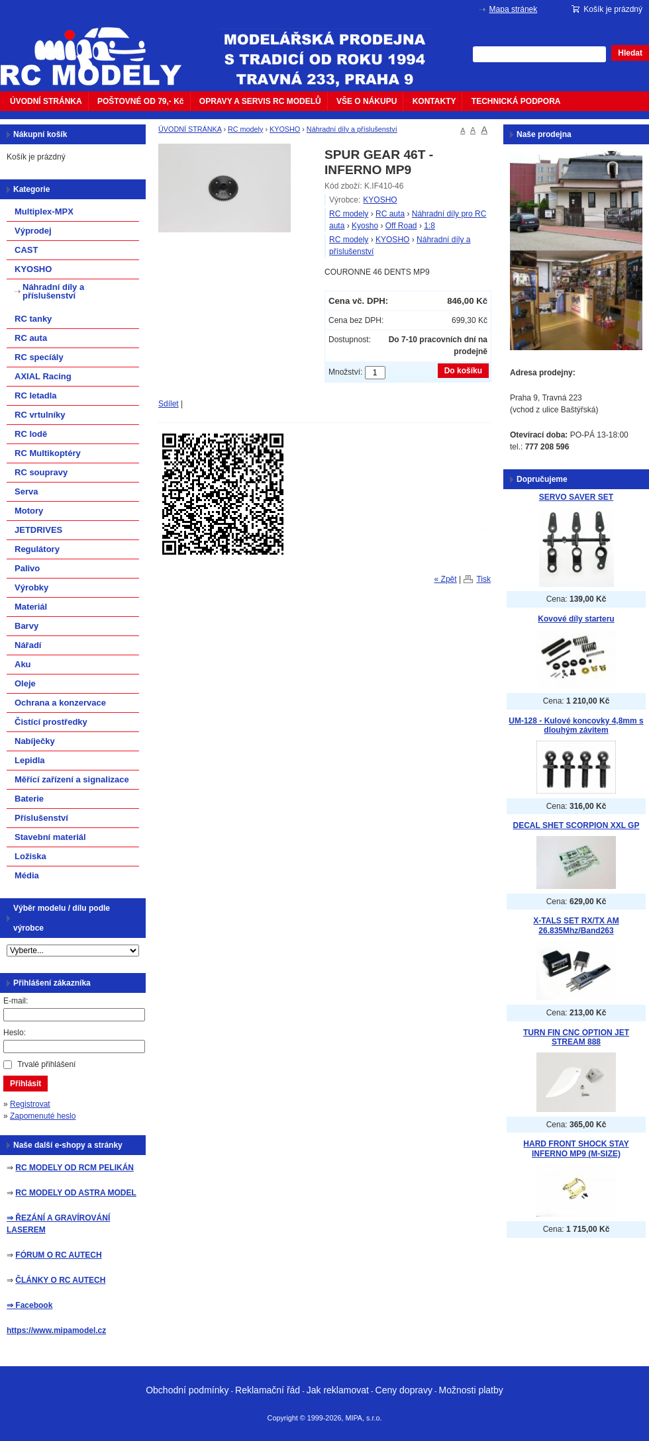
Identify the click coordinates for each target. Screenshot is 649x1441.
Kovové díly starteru (576, 619)
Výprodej (33, 231)
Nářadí (28, 645)
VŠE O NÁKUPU (366, 101)
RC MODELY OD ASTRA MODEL (75, 1192)
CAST (26, 250)
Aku (23, 664)
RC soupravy (41, 472)
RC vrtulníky (40, 415)
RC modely (245, 129)
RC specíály (39, 357)
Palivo (27, 568)
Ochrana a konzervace (60, 703)
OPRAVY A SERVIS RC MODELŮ (260, 101)
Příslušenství (41, 818)
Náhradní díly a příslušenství (352, 129)
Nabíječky (35, 741)
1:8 (429, 225)
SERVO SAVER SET (576, 497)
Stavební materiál (50, 837)
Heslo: (14, 1032)
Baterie (29, 799)
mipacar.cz (99, 48)
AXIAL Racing (43, 376)
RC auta (390, 213)
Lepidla (30, 760)
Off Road (401, 225)
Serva (26, 491)
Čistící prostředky (51, 722)
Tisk (483, 579)
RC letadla (36, 395)
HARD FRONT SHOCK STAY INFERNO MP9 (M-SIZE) (575, 1148)
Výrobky (31, 587)
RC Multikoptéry (48, 453)
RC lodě (31, 434)
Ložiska (30, 856)
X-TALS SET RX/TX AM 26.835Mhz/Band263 (576, 925)
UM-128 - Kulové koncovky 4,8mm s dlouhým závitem (576, 725)
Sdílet (168, 403)
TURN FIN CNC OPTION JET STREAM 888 (576, 1037)
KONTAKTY (434, 101)
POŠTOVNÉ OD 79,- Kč (140, 101)
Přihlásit (25, 1083)
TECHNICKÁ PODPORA (516, 101)
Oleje (25, 683)
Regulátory (37, 549)
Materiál (31, 607)
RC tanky (33, 319)
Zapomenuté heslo (42, 1116)
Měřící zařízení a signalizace (72, 779)
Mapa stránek (513, 9)
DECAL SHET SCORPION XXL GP (576, 825)
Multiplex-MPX (44, 211)
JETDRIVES (38, 530)
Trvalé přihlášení (46, 1064)
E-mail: (15, 1000)
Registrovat (30, 1104)
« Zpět (445, 579)
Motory (29, 511)
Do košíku (463, 370)
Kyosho (365, 225)
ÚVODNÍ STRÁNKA (46, 101)
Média (27, 875)
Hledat (630, 53)
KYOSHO (285, 129)
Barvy (26, 626)
